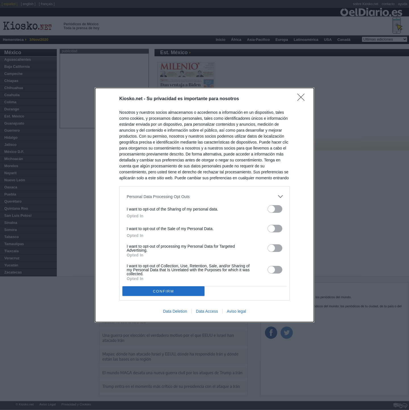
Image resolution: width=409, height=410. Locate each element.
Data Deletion (175, 311)
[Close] (302, 99)
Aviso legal (236, 311)
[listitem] (204, 196)
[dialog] (204, 205)
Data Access (207, 311)
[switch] (275, 209)
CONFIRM (163, 291)
